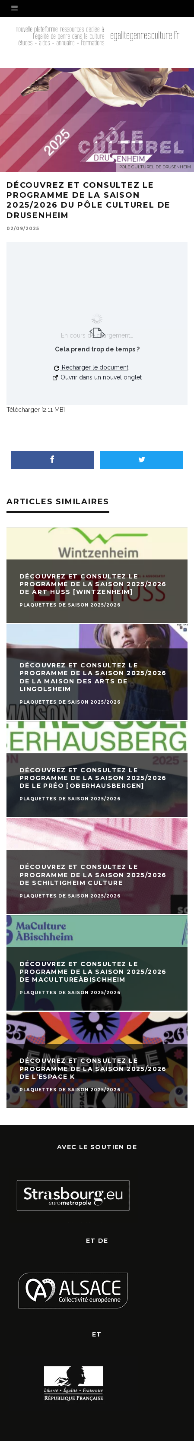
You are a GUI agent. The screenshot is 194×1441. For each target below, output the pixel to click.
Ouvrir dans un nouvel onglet (97, 377)
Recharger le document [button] (91, 367)
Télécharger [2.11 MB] (35, 409)
